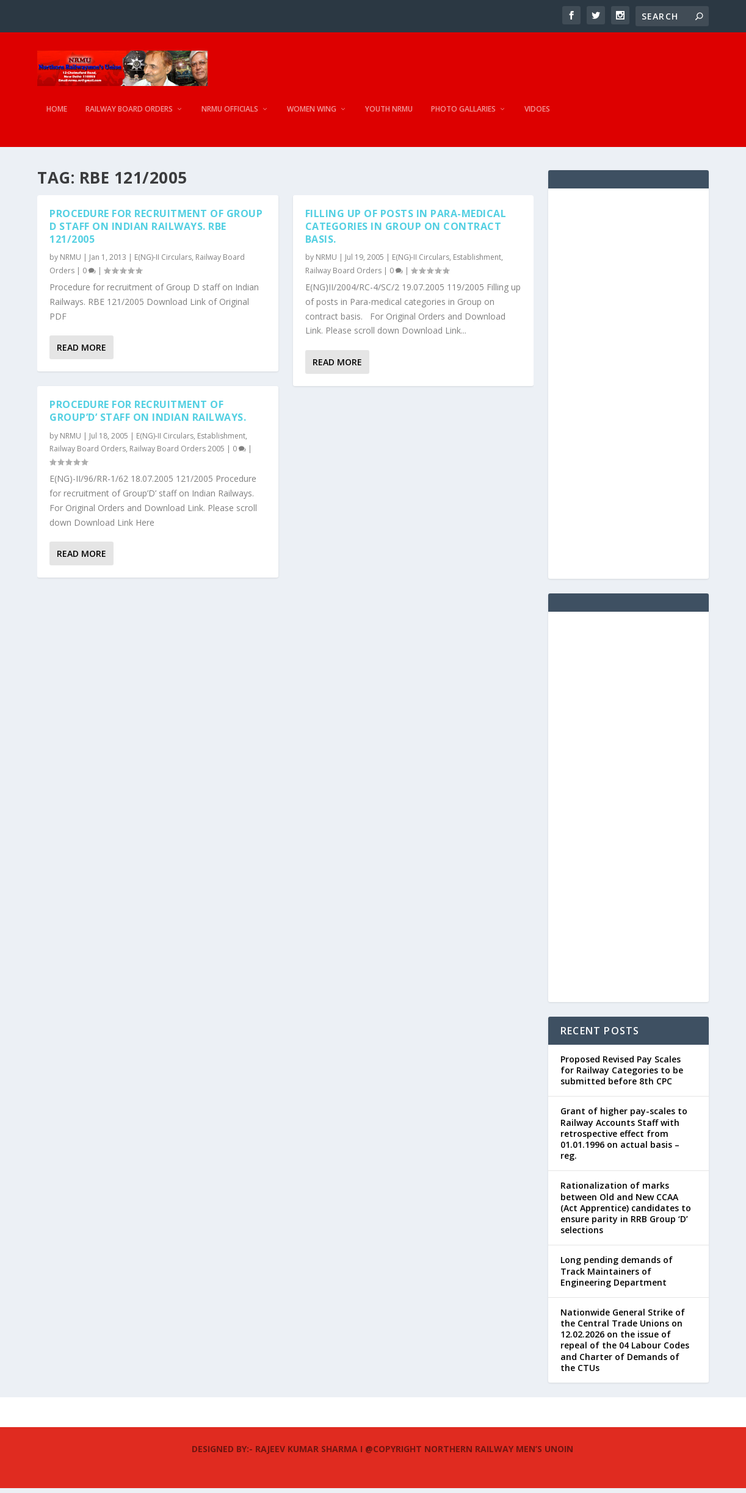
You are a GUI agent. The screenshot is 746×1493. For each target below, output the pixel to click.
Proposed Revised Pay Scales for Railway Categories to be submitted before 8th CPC (621, 1075)
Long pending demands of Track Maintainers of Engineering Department (616, 1275)
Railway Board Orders (129, 113)
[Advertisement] (628, 388)
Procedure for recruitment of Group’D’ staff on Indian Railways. (147, 416)
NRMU (70, 262)
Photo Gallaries (463, 113)
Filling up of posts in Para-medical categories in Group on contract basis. (406, 231)
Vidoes (537, 113)
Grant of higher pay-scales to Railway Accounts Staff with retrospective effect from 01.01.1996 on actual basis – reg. (623, 1139)
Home (56, 113)
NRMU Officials (229, 113)
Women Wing (311, 113)
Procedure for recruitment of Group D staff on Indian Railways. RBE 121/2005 (156, 231)
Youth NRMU (389, 113)
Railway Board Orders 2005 (177, 454)
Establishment (221, 440)
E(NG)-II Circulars (163, 262)
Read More (81, 353)
